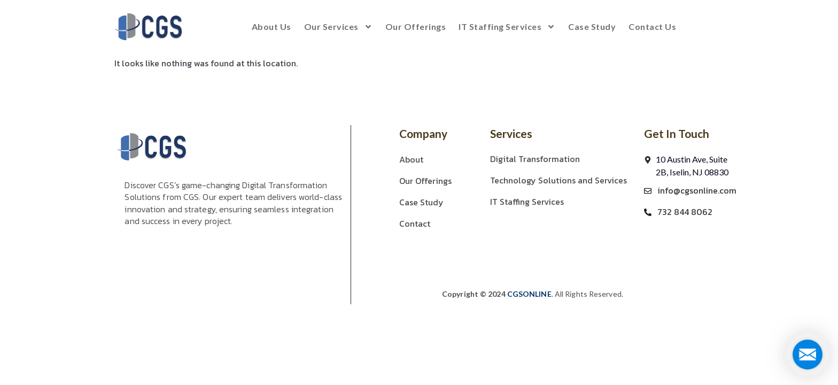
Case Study (592, 26)
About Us (271, 26)
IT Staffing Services (507, 26)
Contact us (652, 26)
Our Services (338, 26)
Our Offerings (415, 26)
